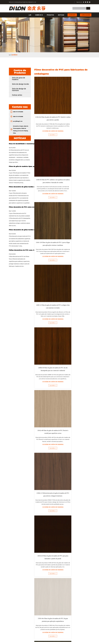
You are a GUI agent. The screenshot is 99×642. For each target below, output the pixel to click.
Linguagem (86, 15)
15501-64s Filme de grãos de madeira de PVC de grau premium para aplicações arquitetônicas (48, 341)
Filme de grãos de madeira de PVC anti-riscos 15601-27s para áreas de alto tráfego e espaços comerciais (48, 398)
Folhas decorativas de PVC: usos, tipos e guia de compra (26, 250)
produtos (50, 15)
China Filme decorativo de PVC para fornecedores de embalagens (65, 450)
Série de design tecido (20, 84)
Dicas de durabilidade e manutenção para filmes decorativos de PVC (26, 143)
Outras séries (17, 95)
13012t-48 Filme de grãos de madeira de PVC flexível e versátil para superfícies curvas (76, 224)
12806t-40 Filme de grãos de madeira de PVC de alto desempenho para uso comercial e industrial (47, 224)
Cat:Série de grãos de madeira (47, 122)
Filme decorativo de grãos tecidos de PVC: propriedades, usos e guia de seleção (26, 229)
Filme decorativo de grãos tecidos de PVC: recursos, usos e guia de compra (26, 186)
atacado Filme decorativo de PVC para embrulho (60, 462)
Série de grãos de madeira (18, 78)
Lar (30, 15)
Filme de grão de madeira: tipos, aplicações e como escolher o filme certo (26, 166)
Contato (72, 15)
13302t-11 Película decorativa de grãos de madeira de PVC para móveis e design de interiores (47, 284)
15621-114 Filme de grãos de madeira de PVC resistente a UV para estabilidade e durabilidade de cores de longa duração (76, 398)
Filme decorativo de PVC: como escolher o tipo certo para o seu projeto (26, 207)
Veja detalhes (47, 126)
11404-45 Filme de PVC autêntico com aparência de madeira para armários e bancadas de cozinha (76, 109)
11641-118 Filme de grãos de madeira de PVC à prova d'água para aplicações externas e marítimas (47, 167)
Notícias (61, 15)
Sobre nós (39, 15)
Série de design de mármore (19, 89)
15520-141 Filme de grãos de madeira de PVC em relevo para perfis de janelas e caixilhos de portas (76, 341)
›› (88, 428)
